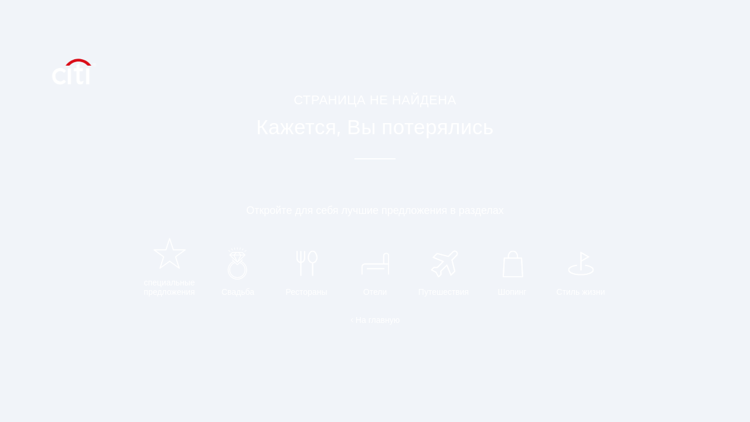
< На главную (375, 320)
